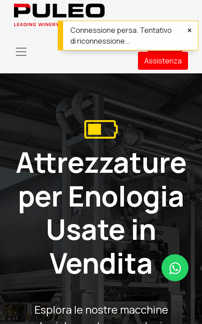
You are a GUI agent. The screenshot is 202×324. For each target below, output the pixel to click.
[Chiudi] (189, 30)
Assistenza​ (163, 61)
